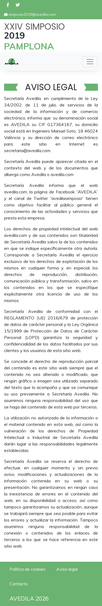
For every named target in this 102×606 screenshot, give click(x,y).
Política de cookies (27, 569)
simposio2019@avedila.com (30, 14)
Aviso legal (67, 569)
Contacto (19, 583)
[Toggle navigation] (90, 61)
